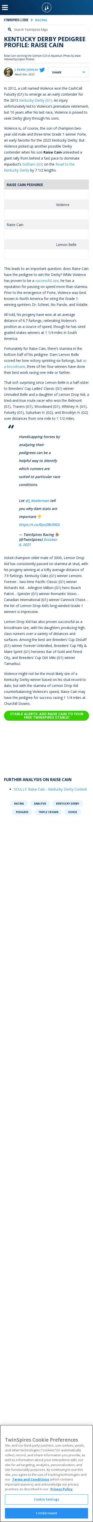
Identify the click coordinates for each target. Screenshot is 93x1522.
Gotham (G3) (32, 164)
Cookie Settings (46, 1499)
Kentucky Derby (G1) (35, 100)
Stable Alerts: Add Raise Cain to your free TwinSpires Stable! (46, 715)
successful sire (47, 280)
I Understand (46, 1513)
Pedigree (22, 812)
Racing (19, 803)
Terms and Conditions (30, 1479)
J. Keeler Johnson (26, 69)
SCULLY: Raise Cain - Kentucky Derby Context (50, 789)
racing (41, 20)
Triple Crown (48, 812)
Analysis (40, 803)
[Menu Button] (5, 7)
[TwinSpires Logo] (47, 7)
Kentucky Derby (67, 803)
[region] (46, 1473)
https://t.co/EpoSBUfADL (39, 524)
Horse (72, 812)
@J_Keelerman (37, 500)
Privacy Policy (61, 1489)
